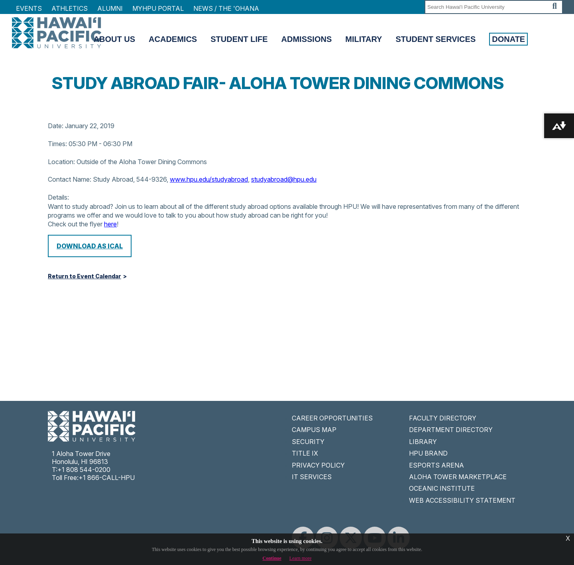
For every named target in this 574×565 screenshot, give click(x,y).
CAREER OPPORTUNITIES (332, 418)
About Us (114, 39)
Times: (57, 144)
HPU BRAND (428, 453)
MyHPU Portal (158, 8)
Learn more (300, 558)
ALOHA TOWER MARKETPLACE (458, 477)
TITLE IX (305, 453)
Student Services (435, 39)
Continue (272, 558)
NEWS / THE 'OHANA (226, 8)
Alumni (110, 8)
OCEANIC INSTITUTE (442, 488)
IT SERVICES (312, 477)
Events (29, 8)
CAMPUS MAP (314, 430)
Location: (61, 162)
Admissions (306, 39)
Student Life (238, 39)
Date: (55, 126)
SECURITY (308, 442)
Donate (508, 39)
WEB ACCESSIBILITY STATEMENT (462, 500)
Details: (58, 197)
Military (363, 39)
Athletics (69, 8)
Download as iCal (90, 246)
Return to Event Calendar (84, 276)
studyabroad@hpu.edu (283, 179)
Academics (173, 39)
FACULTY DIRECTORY (442, 418)
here (110, 224)
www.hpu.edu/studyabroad (209, 179)
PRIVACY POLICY (318, 465)
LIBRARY (423, 442)
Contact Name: (69, 179)
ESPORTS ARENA (436, 465)
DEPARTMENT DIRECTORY (451, 430)
